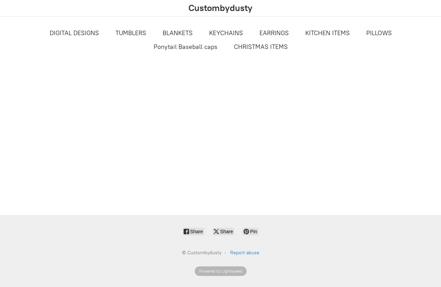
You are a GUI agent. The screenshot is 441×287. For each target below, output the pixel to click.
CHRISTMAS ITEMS (261, 47)
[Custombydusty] (220, 8)
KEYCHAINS (226, 33)
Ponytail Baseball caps (185, 47)
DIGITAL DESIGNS (74, 33)
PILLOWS (379, 33)
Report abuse (244, 253)
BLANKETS (178, 33)
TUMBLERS (130, 33)
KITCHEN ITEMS (327, 33)
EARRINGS (274, 33)
